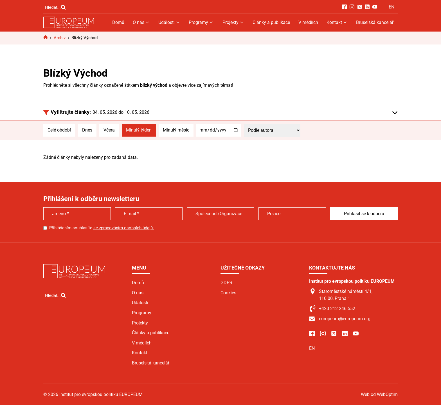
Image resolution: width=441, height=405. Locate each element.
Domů (118, 22)
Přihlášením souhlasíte (101, 227)
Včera (109, 130)
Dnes (87, 130)
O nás (141, 22)
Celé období (59, 130)
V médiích (308, 22)
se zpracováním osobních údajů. (123, 227)
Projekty (233, 22)
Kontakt (337, 22)
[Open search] (55, 7)
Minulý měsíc (176, 130)
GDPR (226, 282)
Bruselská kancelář (374, 22)
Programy (201, 22)
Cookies (228, 292)
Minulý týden (139, 130)
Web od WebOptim (379, 394)
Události (169, 22)
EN (391, 7)
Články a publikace (271, 22)
